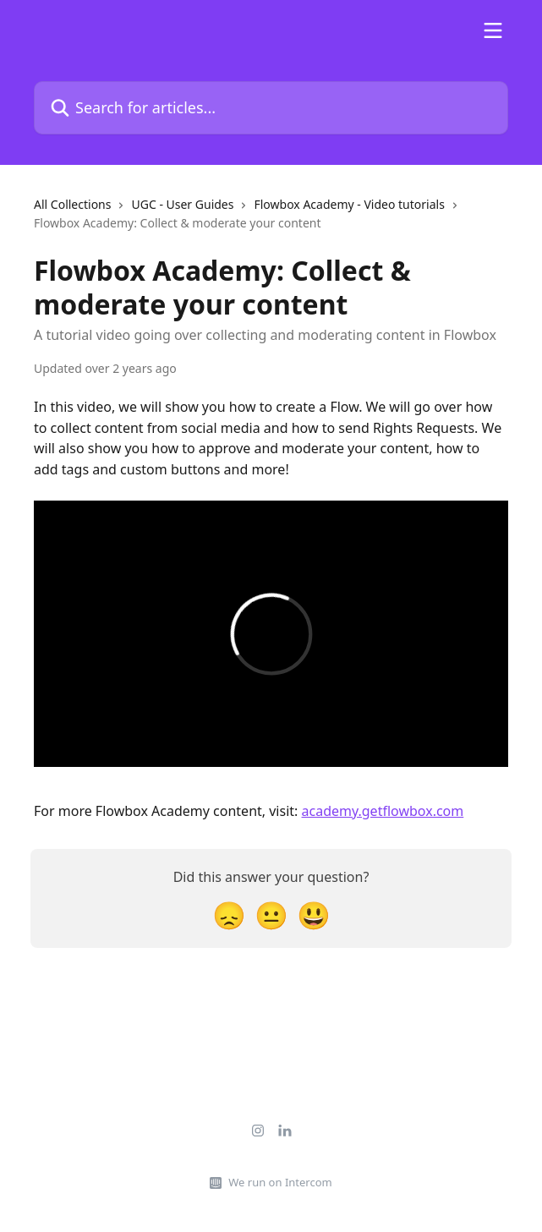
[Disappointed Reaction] (229, 914)
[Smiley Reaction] (314, 914)
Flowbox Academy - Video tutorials (349, 204)
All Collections (72, 204)
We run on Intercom (279, 1182)
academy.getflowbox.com (383, 811)
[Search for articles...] (271, 107)
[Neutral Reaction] (271, 914)
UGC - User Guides (182, 204)
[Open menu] (493, 30)
